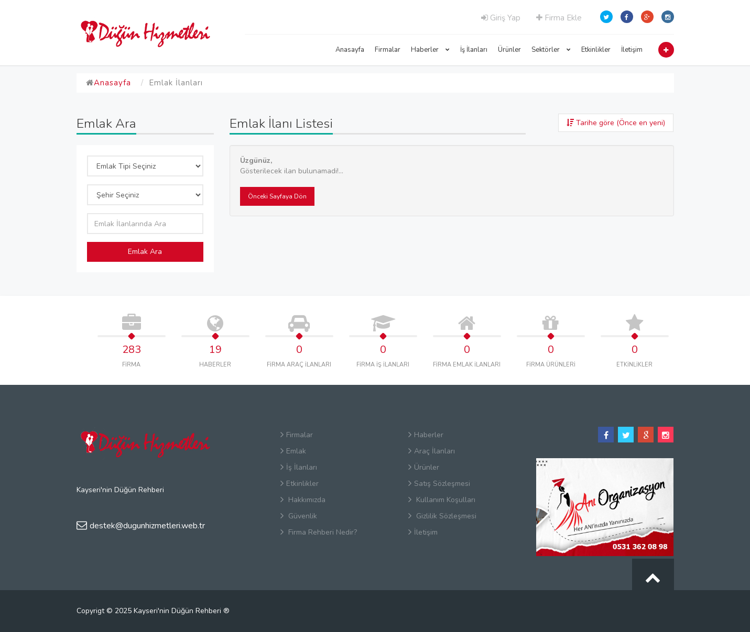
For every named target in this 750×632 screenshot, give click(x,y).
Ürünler (509, 49)
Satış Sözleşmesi (439, 484)
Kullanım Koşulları (441, 500)
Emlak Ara (145, 252)
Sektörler (551, 49)
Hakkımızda (302, 500)
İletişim (632, 49)
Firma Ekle (559, 18)
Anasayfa (349, 49)
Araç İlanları (431, 451)
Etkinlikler (596, 49)
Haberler (430, 49)
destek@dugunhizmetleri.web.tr (141, 525)
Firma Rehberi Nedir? (318, 532)
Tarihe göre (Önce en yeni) (616, 123)
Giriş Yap (500, 18)
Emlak (293, 451)
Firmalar (387, 49)
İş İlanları (473, 49)
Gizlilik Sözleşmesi (442, 516)
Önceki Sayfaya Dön (277, 196)
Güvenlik (298, 516)
